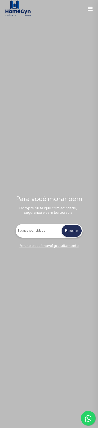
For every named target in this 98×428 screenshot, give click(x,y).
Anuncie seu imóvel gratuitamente (49, 246)
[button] (90, 8)
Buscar (71, 230)
